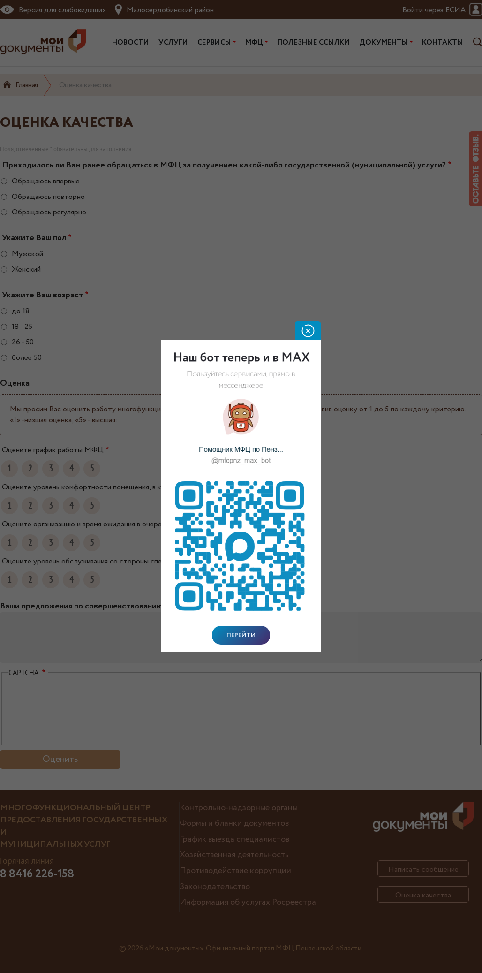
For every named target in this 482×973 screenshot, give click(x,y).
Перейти (241, 635)
